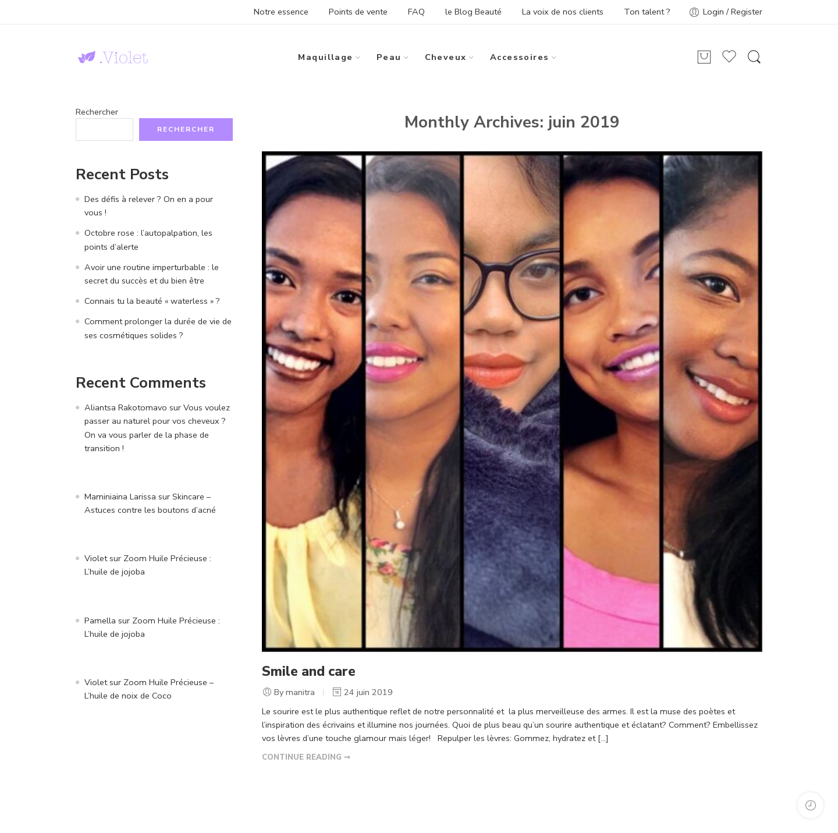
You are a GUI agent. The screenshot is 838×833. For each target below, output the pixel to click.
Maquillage (325, 57)
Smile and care (309, 671)
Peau (389, 57)
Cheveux (446, 57)
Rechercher (97, 112)
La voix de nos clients (562, 11)
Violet (95, 558)
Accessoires (519, 57)
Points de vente (358, 11)
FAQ (416, 11)
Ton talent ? (647, 11)
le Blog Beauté (473, 11)
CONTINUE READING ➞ (306, 757)
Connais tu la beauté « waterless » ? (152, 301)
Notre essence (281, 11)
